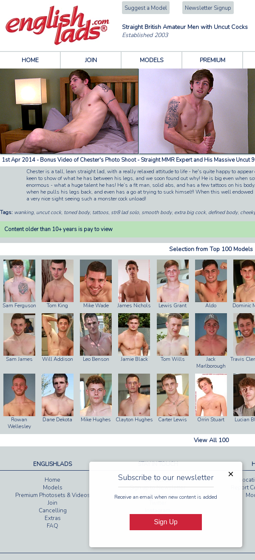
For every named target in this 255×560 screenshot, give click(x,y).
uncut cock (48, 212)
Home (52, 480)
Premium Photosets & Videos (52, 495)
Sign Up (165, 522)
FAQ (52, 526)
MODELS (152, 60)
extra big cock (190, 212)
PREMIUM (212, 60)
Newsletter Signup (208, 8)
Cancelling (53, 510)
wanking (24, 212)
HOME (30, 60)
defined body (223, 212)
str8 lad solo (125, 212)
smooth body (157, 212)
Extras (53, 518)
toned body (77, 212)
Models (52, 487)
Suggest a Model (146, 8)
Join (52, 503)
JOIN (91, 60)
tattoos (100, 212)
